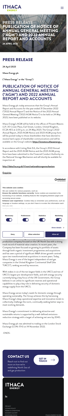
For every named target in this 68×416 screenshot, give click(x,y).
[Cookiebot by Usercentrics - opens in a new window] (56, 180)
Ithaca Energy (50, 415)
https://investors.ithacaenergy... (47, 141)
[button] (62, 8)
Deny (13, 234)
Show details (56, 227)
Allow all (55, 234)
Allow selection (34, 234)
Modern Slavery (11, 413)
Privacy (8, 406)
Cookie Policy (10, 408)
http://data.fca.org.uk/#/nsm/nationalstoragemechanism (29, 166)
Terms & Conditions (12, 410)
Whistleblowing (11, 415)
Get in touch (43, 360)
